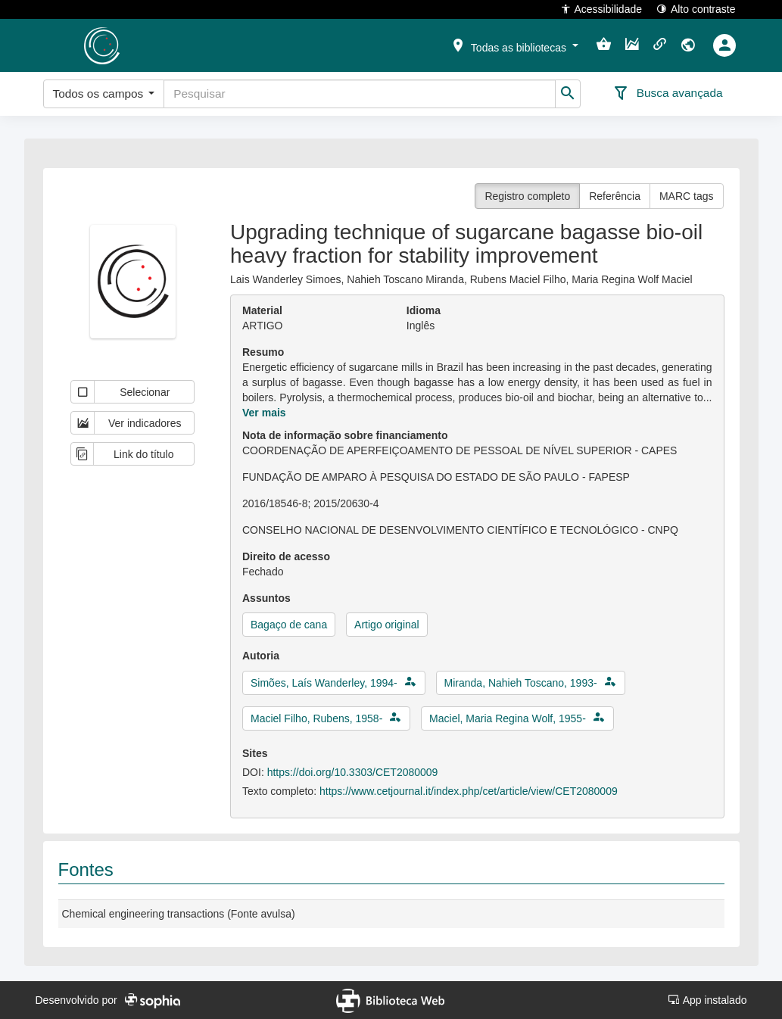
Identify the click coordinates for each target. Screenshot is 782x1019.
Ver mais (264, 413)
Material (262, 310)
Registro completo (527, 196)
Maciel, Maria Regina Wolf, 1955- (507, 718)
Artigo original (386, 625)
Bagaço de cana (289, 625)
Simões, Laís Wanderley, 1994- (324, 683)
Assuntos (266, 598)
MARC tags (686, 196)
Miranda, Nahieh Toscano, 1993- (520, 683)
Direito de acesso (286, 556)
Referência (614, 196)
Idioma (424, 310)
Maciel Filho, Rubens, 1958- (316, 718)
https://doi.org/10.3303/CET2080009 (352, 772)
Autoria (260, 656)
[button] (514, 44)
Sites (254, 753)
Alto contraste (696, 8)
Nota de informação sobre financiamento (345, 435)
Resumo (263, 352)
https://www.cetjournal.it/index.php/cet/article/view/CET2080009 (468, 791)
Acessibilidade (601, 8)
